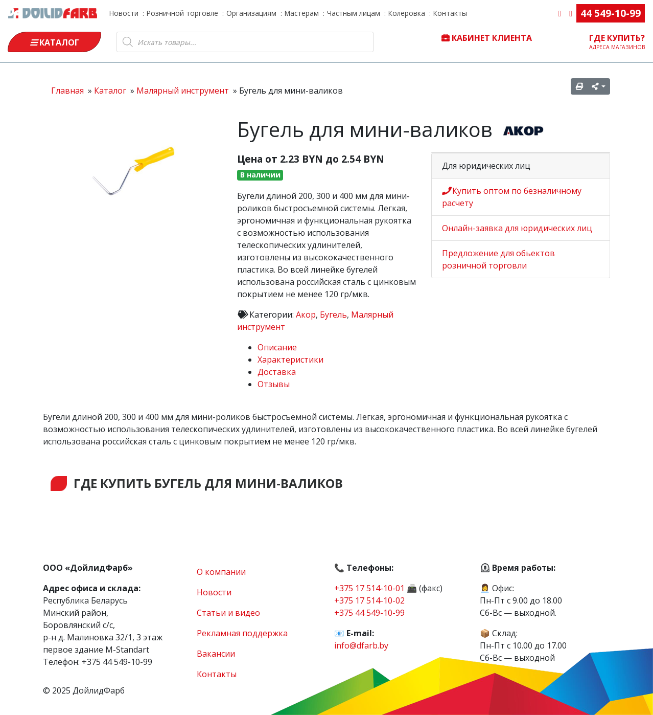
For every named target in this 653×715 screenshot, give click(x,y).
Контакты (450, 13)
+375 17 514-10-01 (369, 588)
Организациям (251, 13)
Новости (123, 13)
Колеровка (406, 13)
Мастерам (302, 13)
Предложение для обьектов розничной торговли (498, 259)
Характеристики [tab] (290, 359)
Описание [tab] (277, 347)
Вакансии (216, 653)
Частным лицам (353, 13)
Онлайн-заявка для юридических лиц (517, 228)
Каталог (54, 42)
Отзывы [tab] (274, 384)
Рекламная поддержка (242, 633)
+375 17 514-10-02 (369, 600)
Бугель (333, 314)
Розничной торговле (182, 13)
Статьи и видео (228, 612)
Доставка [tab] (277, 371)
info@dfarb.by (361, 645)
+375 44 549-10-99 (369, 612)
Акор (306, 314)
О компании (221, 571)
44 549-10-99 (610, 13)
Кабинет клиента (486, 37)
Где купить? (617, 41)
